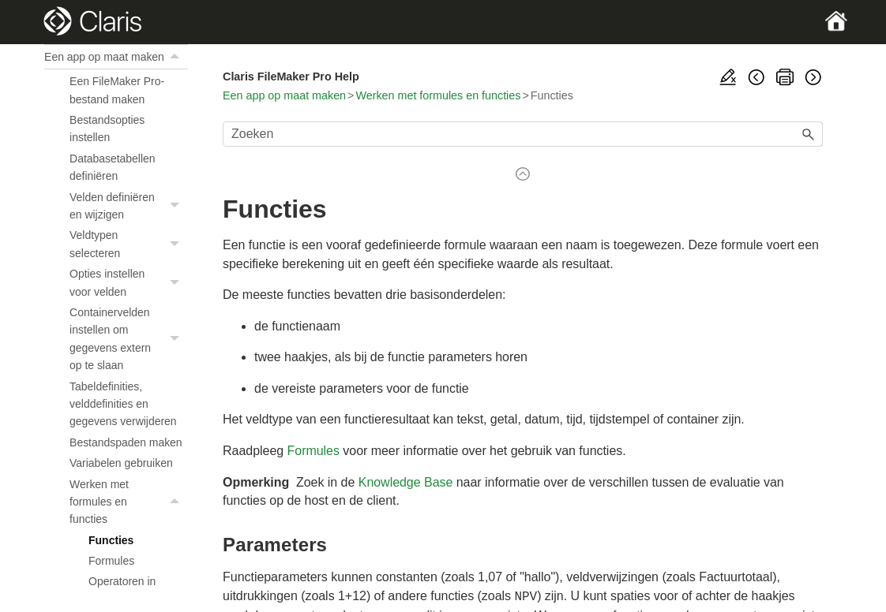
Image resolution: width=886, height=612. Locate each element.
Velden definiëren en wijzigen (128, 206)
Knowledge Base (406, 482)
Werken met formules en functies (128, 502)
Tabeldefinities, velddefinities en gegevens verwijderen (122, 404)
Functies (110, 540)
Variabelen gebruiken (121, 463)
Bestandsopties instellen (107, 129)
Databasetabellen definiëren (112, 167)
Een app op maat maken (116, 57)
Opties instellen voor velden (128, 282)
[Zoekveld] (523, 134)
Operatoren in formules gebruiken (135, 590)
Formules (111, 560)
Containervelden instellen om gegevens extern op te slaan (128, 339)
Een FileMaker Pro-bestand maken (116, 90)
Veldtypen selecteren (128, 244)
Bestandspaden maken (125, 442)
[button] (177, 57)
